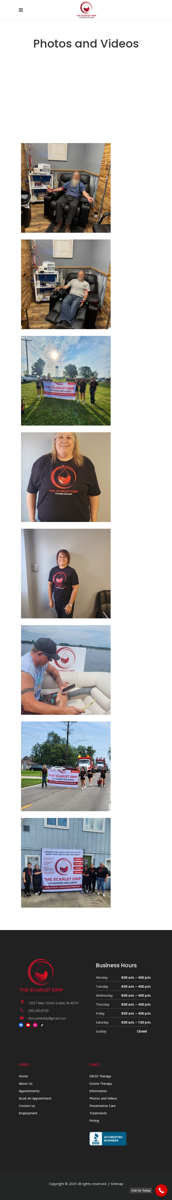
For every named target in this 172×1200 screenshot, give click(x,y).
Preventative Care (102, 1106)
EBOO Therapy (100, 1076)
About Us (25, 1083)
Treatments (98, 1113)
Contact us (27, 1106)
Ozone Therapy (100, 1083)
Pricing (94, 1120)
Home (23, 1076)
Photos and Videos (103, 1098)
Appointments (29, 1091)
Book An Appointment (35, 1098)
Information (98, 1091)
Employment (28, 1113)
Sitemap (117, 1183)
